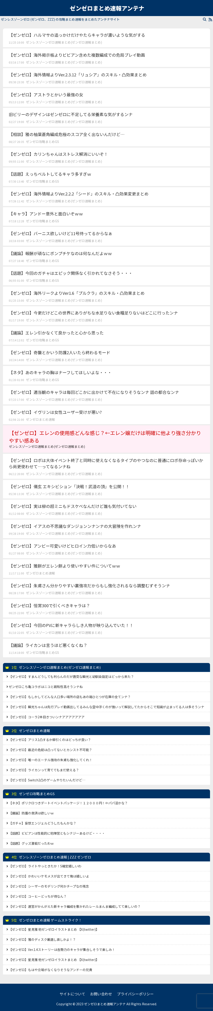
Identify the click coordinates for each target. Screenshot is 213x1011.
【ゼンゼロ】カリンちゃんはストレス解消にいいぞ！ (58, 154)
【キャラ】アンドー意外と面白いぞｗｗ (46, 214)
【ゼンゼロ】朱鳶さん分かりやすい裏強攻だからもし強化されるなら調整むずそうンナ (89, 585)
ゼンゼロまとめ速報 (40, 419)
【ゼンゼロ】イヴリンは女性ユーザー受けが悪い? (55, 412)
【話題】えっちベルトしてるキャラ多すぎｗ (50, 174)
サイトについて (72, 994)
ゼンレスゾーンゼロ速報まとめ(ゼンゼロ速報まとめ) (64, 42)
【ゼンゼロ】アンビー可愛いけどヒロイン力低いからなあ (62, 546)
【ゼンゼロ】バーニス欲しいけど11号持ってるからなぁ (60, 233)
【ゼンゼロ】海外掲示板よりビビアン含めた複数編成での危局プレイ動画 (77, 55)
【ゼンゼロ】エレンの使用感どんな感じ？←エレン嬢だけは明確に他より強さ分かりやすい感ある (106, 439)
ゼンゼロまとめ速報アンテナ (107, 8)
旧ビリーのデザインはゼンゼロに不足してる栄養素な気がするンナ (71, 114)
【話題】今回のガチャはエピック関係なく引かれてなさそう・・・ (71, 273)
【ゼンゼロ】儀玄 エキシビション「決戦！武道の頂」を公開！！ (69, 486)
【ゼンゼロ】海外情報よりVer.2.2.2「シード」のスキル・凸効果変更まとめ (78, 194)
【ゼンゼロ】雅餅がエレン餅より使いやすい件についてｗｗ (64, 566)
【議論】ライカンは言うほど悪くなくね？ (48, 645)
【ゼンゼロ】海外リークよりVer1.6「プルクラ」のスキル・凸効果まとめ (77, 293)
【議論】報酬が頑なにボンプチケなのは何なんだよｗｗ (60, 253)
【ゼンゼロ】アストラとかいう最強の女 (46, 94)
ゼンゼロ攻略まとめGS (42, 141)
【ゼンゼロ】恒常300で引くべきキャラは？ (49, 605)
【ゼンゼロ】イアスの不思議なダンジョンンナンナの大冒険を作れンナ (75, 526)
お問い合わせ (101, 994)
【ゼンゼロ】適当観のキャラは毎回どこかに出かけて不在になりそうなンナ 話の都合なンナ (94, 392)
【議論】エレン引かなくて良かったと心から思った (56, 333)
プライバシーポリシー (135, 994)
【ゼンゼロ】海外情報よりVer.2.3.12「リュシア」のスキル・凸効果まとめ (78, 75)
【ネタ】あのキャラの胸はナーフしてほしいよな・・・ (60, 372)
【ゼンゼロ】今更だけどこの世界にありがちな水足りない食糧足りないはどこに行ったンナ (93, 313)
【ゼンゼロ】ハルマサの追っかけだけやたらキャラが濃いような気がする (77, 35)
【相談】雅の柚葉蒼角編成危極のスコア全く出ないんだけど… (67, 134)
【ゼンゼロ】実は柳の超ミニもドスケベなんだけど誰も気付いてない (72, 506)
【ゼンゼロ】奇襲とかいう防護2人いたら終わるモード (59, 352)
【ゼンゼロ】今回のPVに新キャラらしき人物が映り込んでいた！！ (71, 625)
